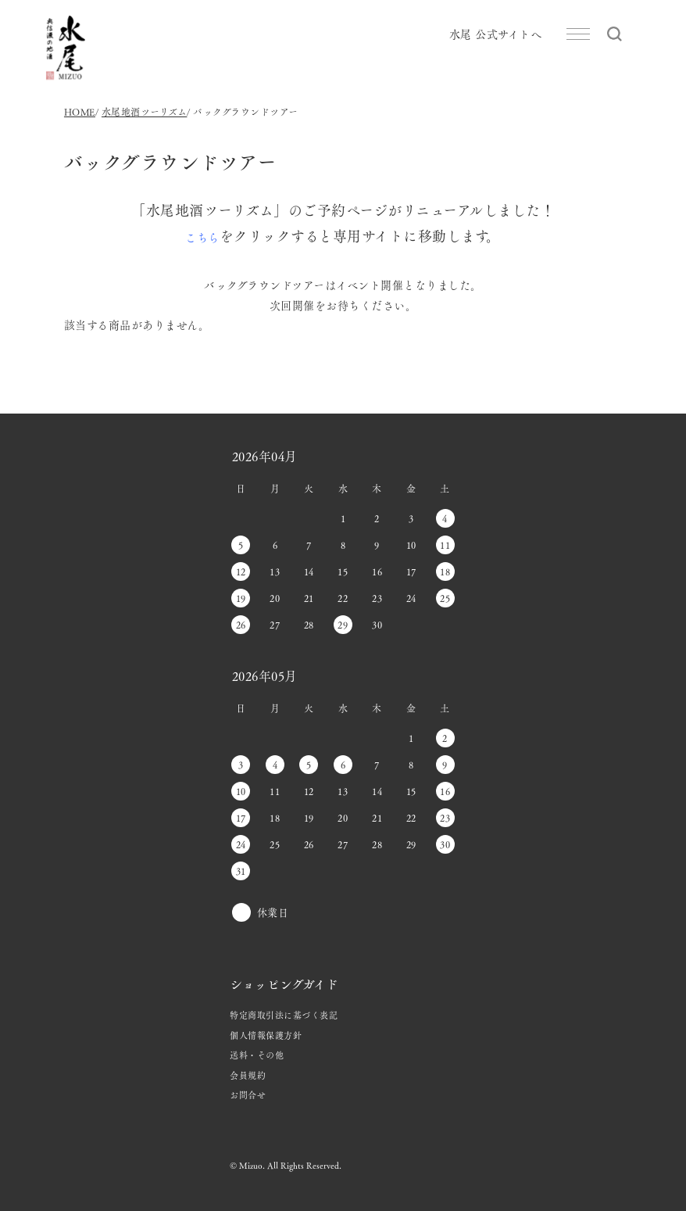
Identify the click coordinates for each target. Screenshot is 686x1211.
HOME (79, 112)
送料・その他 (257, 1055)
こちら (202, 237)
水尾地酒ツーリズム (145, 112)
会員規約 (248, 1075)
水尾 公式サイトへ (495, 33)
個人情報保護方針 (266, 1035)
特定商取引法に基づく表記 (284, 1015)
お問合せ (248, 1094)
